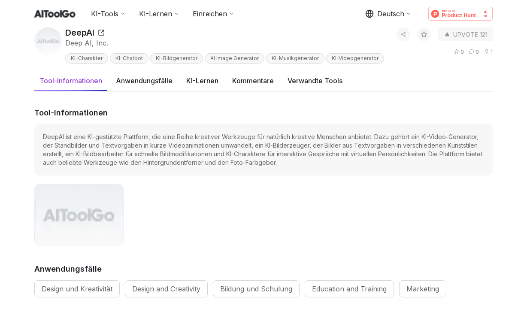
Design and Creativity (166, 289)
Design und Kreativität (77, 289)
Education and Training (349, 289)
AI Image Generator (234, 58)
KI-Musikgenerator (295, 58)
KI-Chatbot (129, 58)
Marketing (422, 289)
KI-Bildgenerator (176, 58)
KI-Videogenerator (355, 58)
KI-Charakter (87, 58)
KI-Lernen (159, 13)
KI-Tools (108, 13)
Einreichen (213, 13)
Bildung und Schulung (256, 289)
